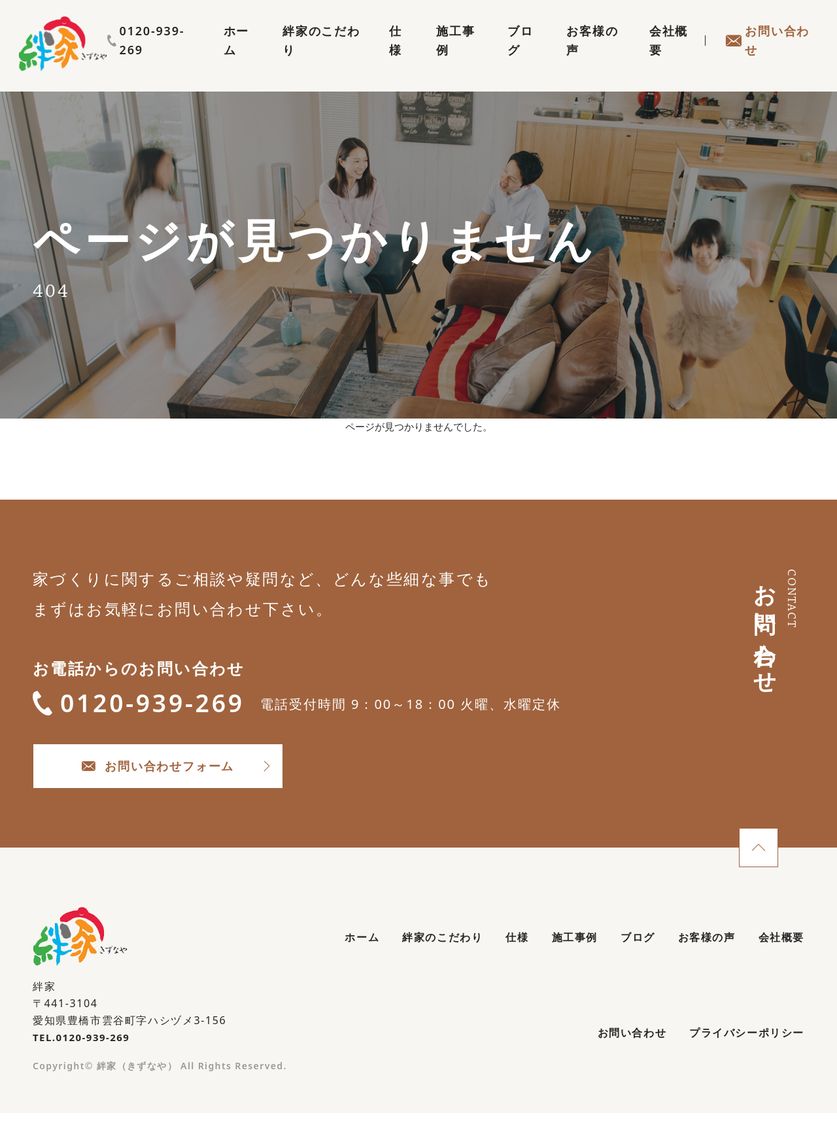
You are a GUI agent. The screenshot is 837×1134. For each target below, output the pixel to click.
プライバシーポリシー (739, 1054)
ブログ (504, 56)
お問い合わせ (764, 56)
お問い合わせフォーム (196, 779)
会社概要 (661, 56)
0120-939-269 (762, 31)
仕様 (373, 56)
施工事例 (434, 56)
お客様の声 (579, 56)
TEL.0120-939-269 (85, 1054)
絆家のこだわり (290, 56)
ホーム (202, 56)
